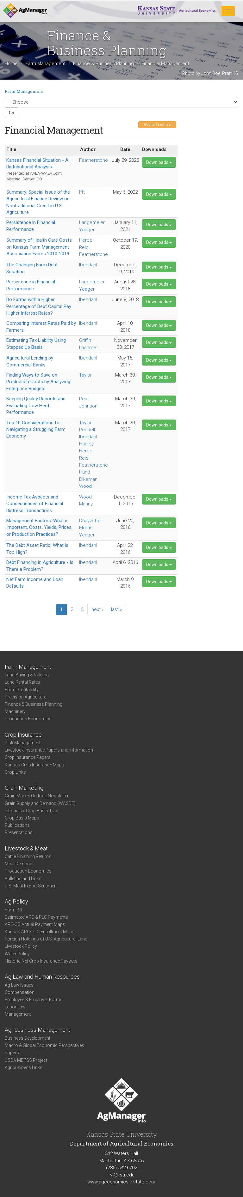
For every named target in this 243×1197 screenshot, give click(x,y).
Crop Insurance (23, 734)
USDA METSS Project (26, 1060)
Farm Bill (13, 909)
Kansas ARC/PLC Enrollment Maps (39, 931)
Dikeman (88, 479)
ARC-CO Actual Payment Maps (35, 924)
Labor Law (15, 1006)
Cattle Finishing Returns (28, 856)
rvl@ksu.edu (121, 1175)
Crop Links (15, 772)
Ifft (82, 192)
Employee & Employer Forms (34, 999)
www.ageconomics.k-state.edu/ (121, 1182)
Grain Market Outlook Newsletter (37, 795)
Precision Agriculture (25, 696)
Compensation (19, 992)
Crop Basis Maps (22, 817)
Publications (17, 825)
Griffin (85, 340)
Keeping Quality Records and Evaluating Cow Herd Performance (35, 405)
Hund (84, 472)
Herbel (86, 240)
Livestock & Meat (26, 848)
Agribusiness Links (23, 1067)
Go (11, 112)
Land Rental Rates (22, 682)
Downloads (159, 162)
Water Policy (17, 953)
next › (97, 609)
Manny (86, 504)
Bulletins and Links (23, 878)
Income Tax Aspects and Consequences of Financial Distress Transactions (34, 503)
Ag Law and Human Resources (42, 976)
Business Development (27, 1038)
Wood (85, 486)
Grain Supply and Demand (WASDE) (40, 803)
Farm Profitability (22, 689)
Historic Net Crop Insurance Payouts (41, 961)
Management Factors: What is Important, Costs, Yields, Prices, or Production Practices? (39, 527)
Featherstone (93, 160)
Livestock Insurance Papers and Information (49, 750)
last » (116, 609)
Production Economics (28, 718)
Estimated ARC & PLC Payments (36, 917)
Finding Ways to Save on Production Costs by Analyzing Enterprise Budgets (38, 381)
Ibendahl (88, 265)
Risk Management (22, 742)
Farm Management (45, 63)
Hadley (86, 444)
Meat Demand (18, 863)
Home (11, 63)
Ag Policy (16, 901)
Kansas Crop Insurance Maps (34, 764)
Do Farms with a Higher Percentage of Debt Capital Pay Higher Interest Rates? (38, 306)
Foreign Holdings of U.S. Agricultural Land (46, 938)
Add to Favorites (157, 125)
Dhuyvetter (90, 520)
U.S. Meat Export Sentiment (31, 885)
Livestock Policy (21, 946)
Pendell (87, 429)
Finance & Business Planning (103, 63)
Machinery (15, 711)
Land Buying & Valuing (27, 674)
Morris (85, 527)
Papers (12, 1052)
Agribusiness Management (37, 1029)
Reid (84, 247)
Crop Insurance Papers (28, 757)
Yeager (87, 230)
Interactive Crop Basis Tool (31, 810)
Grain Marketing (24, 787)
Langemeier (92, 222)
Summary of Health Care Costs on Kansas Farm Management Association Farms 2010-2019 (39, 247)
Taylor (85, 375)
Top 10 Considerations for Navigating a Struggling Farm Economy (35, 429)
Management (18, 1014)
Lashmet (88, 347)
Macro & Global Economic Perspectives (44, 1045)
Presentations (19, 832)
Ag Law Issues (19, 985)
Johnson (88, 406)
